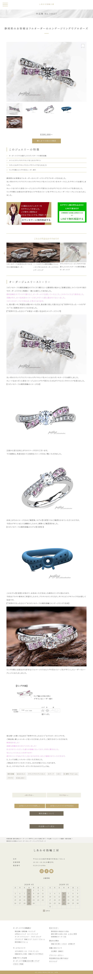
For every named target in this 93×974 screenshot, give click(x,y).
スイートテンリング (32, 934)
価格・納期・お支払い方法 (59, 934)
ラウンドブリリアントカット (36, 774)
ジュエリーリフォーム (39, 939)
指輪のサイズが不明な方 (35, 954)
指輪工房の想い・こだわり (59, 944)
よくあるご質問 (72, 934)
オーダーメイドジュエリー (22, 936)
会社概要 (54, 951)
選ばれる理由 (54, 941)
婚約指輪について (46, 813)
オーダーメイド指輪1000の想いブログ (26, 961)
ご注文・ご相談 (18, 964)
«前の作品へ (29, 795)
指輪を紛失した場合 (21, 954)
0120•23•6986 (39, 865)
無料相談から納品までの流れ (60, 931)
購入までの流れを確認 (46, 141)
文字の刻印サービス (21, 951)
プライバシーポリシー (56, 955)
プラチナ (10, 778)
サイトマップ (53, 961)
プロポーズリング (36, 936)
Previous (4, 253)
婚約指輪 (11, 774)
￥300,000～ (20, 778)
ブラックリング (19, 939)
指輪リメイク (28, 939)
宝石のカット (21, 774)
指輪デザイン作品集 (20, 958)
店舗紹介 (61, 951)
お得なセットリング (20, 934)
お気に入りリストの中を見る (62, 806)
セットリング (31, 931)
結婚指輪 (24, 931)
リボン (59, 774)
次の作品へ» (63, 795)
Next (89, 253)
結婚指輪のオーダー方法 (58, 936)
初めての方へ (54, 928)
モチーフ (51, 774)
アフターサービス (33, 951)
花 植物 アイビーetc (71, 774)
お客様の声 (71, 944)
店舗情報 (46, 878)
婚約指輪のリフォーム (21, 942)
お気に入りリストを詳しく (29, 806)
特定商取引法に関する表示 (58, 958)
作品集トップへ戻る (46, 826)
